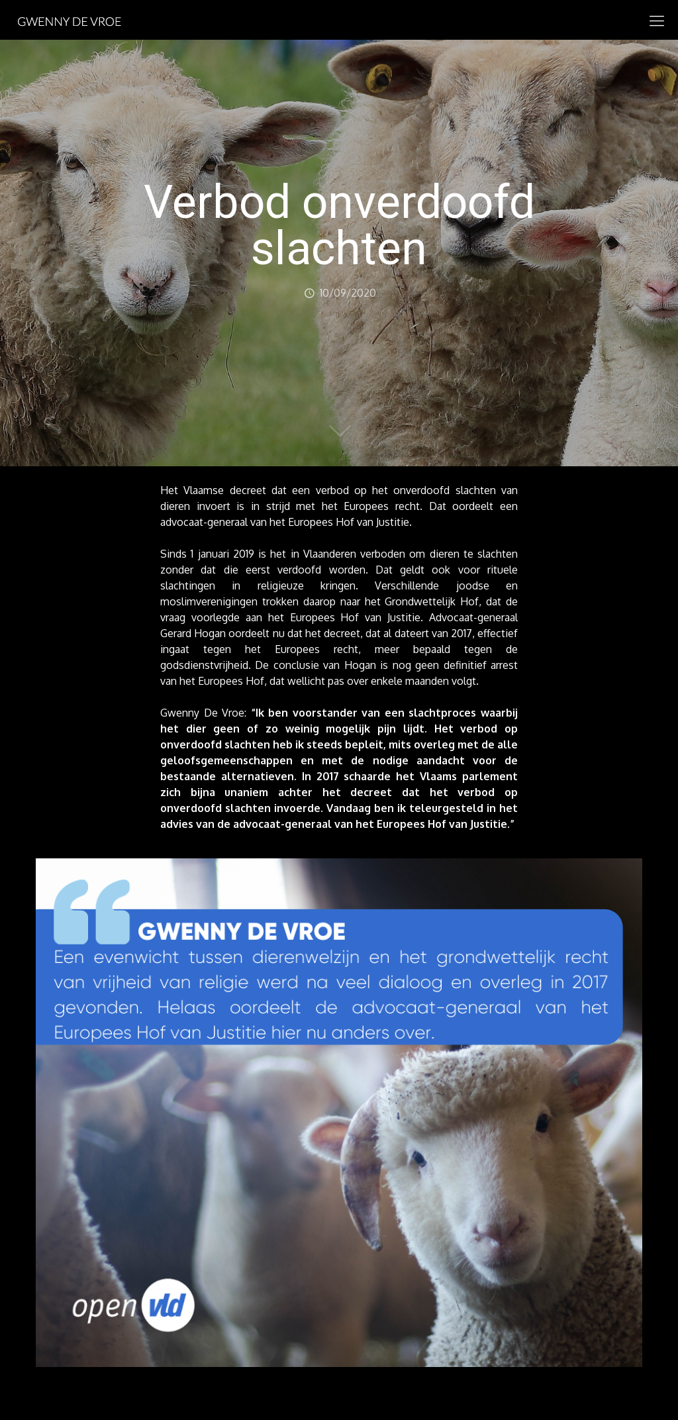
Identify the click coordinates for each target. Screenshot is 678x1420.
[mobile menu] (657, 20)
